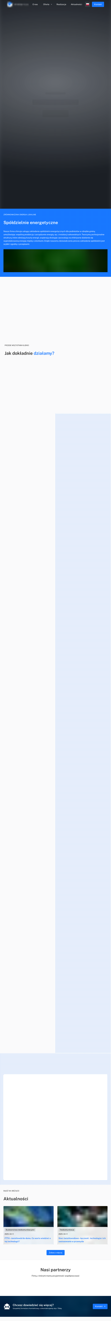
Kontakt (100, 1306)
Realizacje (61, 4)
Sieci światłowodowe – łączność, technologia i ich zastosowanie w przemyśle (82, 1240)
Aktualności (76, 4)
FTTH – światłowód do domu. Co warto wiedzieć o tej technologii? (28, 1240)
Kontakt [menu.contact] (98, 4)
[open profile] (87, 4)
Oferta (47, 4)
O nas (35, 4)
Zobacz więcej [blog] (55, 1252)
